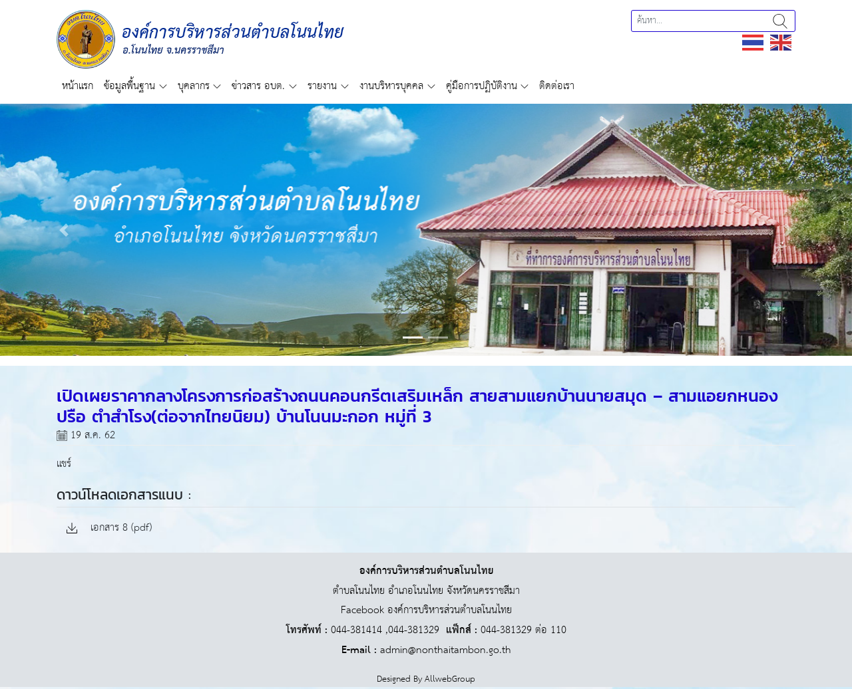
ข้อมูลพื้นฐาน (129, 86)
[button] (64, 230)
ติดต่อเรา (556, 86)
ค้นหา (780, 21)
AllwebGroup (450, 679)
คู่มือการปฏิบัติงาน (481, 86)
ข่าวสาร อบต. (258, 86)
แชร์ (64, 464)
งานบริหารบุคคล (391, 86)
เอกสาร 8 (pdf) (109, 528)
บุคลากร (194, 86)
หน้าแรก (77, 86)
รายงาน (322, 86)
